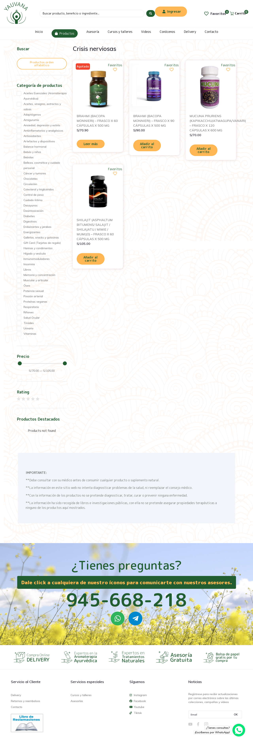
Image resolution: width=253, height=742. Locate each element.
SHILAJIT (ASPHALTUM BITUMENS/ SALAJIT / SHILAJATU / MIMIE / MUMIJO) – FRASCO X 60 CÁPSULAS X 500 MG (95, 229)
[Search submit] (150, 13)
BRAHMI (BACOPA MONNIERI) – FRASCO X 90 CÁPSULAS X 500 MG (153, 120)
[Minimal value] (42, 363)
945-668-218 (126, 599)
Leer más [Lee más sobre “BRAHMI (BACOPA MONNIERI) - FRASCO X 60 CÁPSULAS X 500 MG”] (91, 144)
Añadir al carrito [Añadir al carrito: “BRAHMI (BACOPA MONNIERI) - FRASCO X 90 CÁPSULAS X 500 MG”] (147, 145)
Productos (64, 33)
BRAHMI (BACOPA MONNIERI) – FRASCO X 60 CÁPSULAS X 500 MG (97, 120)
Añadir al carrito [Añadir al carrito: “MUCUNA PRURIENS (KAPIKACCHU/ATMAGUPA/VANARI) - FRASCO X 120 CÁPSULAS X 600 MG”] (203, 150)
